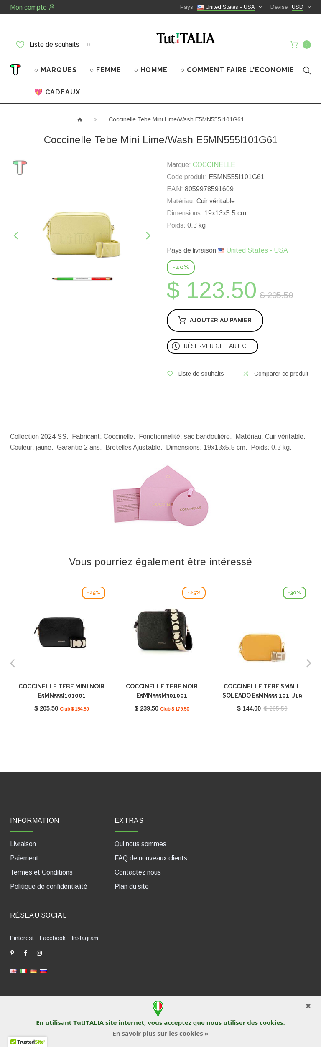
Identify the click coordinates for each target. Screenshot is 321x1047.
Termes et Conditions (41, 872)
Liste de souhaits (53, 44)
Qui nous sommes (140, 843)
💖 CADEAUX (57, 92)
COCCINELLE (214, 164)
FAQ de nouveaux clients (151, 858)
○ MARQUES (55, 70)
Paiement (24, 858)
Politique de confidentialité (48, 886)
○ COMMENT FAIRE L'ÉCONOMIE (238, 70)
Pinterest (22, 938)
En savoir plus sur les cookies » (160, 1033)
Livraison (23, 843)
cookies (271, 1022)
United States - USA (253, 250)
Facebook (53, 938)
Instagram (84, 938)
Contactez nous (138, 872)
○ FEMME (106, 70)
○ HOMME (151, 70)
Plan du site (132, 886)
